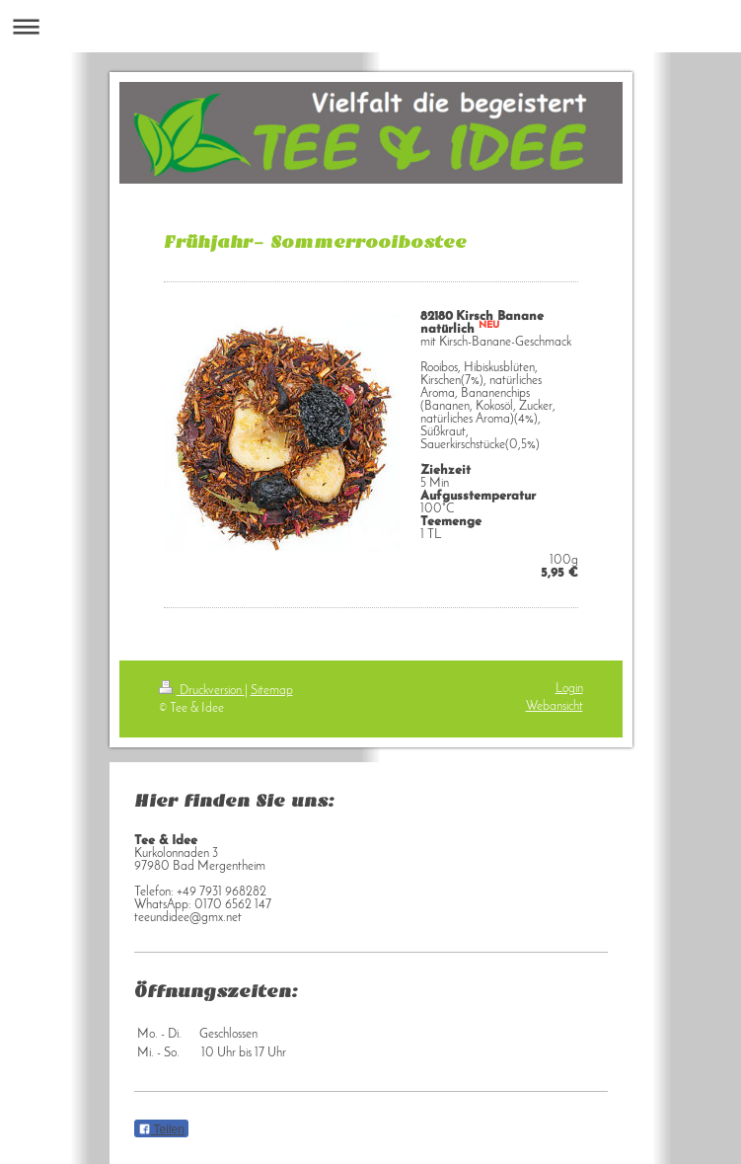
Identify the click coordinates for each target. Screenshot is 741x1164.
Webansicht (554, 706)
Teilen (161, 1129)
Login (569, 688)
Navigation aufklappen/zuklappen (370, 26)
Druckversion (202, 690)
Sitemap (272, 690)
